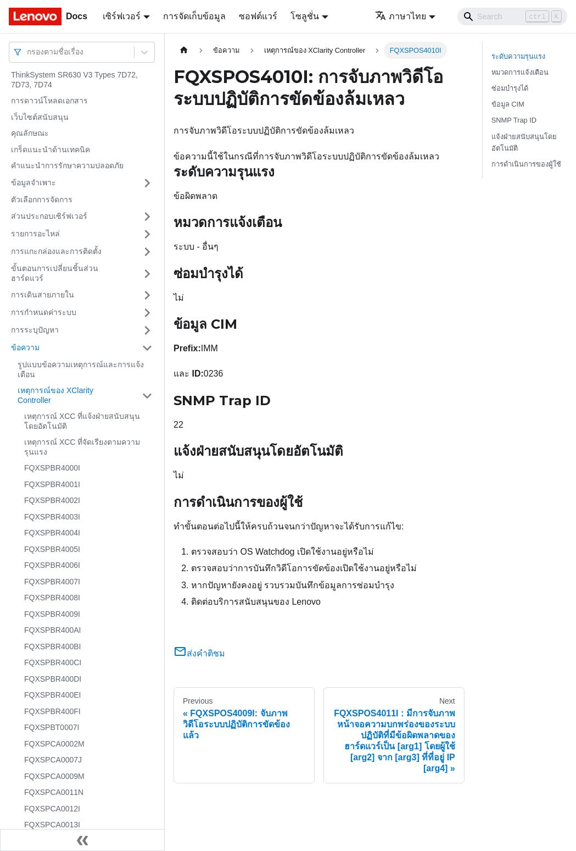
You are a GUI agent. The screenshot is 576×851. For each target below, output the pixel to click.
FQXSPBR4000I (52, 467)
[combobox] (28, 52)
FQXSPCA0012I (52, 808)
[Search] (512, 16)
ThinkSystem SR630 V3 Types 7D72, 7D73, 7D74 (74, 79)
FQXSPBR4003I (52, 516)
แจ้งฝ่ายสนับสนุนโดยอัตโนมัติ (524, 142)
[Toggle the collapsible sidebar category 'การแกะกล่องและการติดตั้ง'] (147, 252)
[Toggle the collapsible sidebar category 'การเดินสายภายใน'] (147, 295)
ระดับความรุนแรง (518, 56)
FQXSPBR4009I (52, 614)
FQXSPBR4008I (52, 597)
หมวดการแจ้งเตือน (520, 72)
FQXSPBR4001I (52, 484)
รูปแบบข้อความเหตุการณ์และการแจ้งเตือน (81, 369)
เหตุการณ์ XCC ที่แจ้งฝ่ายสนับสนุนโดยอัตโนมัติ (82, 421)
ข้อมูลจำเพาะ (33, 182)
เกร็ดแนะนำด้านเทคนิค (50, 149)
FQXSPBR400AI (52, 630)
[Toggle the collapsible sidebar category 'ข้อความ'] (147, 348)
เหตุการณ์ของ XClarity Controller (55, 395)
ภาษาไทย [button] (400, 16)
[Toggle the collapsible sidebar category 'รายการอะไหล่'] (147, 234)
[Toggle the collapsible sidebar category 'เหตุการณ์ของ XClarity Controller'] (147, 395)
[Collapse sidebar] (82, 840)
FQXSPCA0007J (53, 759)
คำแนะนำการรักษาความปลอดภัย (67, 165)
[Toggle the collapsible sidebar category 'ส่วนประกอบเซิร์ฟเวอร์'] (147, 216)
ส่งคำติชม (199, 653)
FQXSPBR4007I (52, 581)
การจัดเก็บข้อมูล (194, 16)
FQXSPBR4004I (52, 532)
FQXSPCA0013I (52, 824)
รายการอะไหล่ (35, 233)
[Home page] (184, 50)
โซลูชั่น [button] (304, 16)
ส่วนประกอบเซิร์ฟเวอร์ (49, 216)
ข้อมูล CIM (507, 104)
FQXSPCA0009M (54, 776)
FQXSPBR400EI (52, 694)
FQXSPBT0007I (51, 727)
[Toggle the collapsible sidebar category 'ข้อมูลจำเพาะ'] (147, 183)
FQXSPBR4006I (52, 565)
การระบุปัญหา (35, 329)
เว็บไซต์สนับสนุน (40, 117)
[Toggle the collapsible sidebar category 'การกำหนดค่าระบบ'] (147, 313)
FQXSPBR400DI (52, 679)
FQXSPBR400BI (52, 646)
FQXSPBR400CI (52, 662)
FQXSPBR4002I (52, 500)
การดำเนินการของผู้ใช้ (526, 164)
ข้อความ (25, 347)
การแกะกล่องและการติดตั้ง (56, 251)
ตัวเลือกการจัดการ (41, 199)
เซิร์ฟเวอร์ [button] (122, 16)
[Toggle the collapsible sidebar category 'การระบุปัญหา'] (147, 330)
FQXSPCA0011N (53, 792)
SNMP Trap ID (513, 120)
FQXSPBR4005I (52, 549)
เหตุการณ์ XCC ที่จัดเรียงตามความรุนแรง (82, 447)
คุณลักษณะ (30, 133)
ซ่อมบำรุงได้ (509, 88)
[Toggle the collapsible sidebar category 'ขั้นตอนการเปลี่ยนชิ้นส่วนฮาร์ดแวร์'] (147, 273)
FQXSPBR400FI (52, 711)
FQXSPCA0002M (54, 743)
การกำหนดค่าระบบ (43, 312)
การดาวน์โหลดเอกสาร (49, 100)
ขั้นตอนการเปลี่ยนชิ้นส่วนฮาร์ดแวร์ (54, 273)
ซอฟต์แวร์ (258, 16)
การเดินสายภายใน (42, 294)
